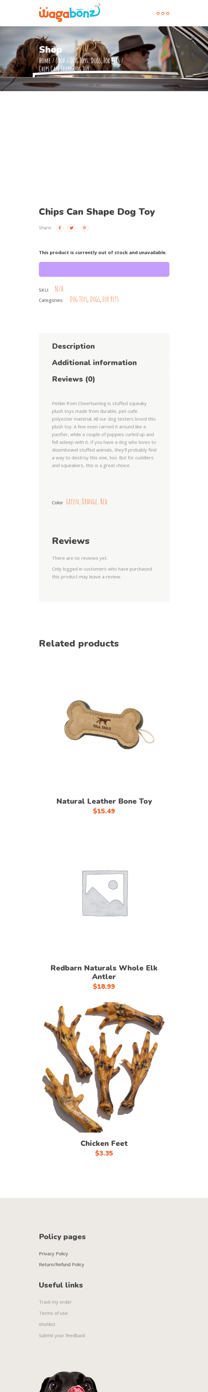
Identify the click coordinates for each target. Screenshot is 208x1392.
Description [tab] (73, 346)
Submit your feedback (62, 1335)
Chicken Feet (104, 1143)
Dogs (96, 60)
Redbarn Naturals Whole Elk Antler (104, 972)
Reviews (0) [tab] (73, 379)
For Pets (112, 60)
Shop (60, 60)
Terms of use (53, 1313)
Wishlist (47, 1324)
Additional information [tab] (94, 363)
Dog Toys (79, 60)
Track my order (55, 1302)
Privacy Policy (53, 1253)
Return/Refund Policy (61, 1264)
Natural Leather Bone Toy (104, 801)
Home (45, 60)
